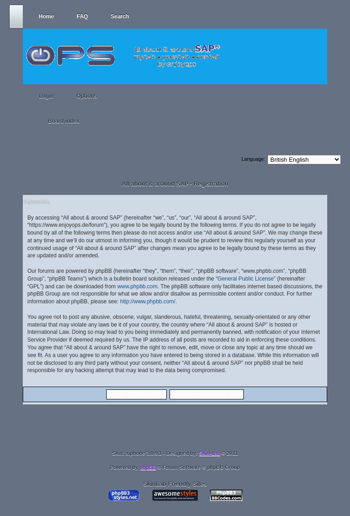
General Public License (245, 279)
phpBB (147, 467)
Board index (63, 121)
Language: (253, 159)
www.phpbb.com (137, 286)
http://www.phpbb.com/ (147, 301)
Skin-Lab (209, 453)
